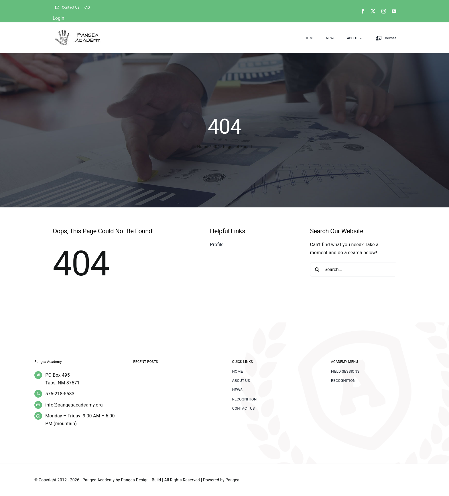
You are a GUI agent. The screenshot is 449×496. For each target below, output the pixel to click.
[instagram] (383, 11)
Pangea (232, 480)
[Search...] (353, 269)
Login (58, 18)
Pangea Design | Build (141, 480)
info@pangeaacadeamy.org (74, 405)
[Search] (317, 269)
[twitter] (373, 11)
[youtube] (394, 11)
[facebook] (363, 11)
